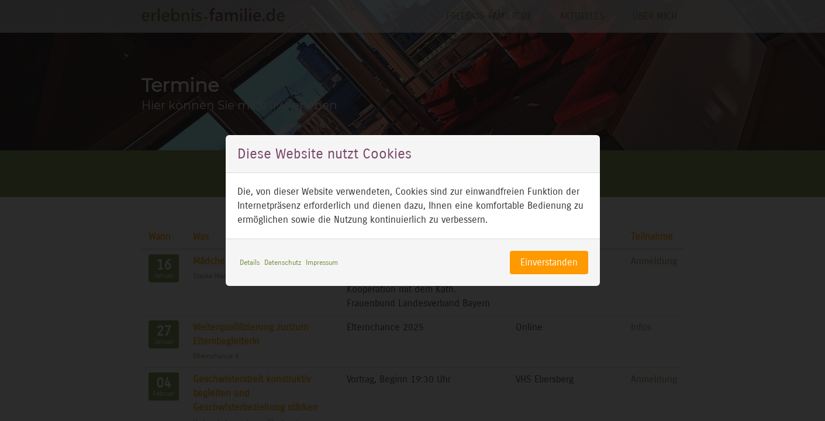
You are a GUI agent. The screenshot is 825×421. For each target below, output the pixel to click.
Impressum (322, 262)
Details (250, 262)
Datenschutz (282, 262)
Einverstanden (549, 262)
